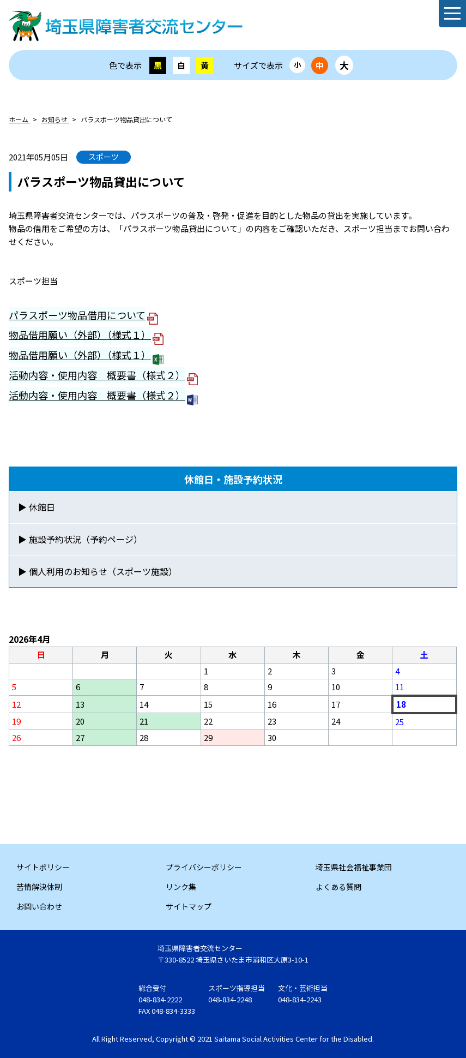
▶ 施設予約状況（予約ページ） (80, 539)
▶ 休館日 (36, 506)
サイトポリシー (43, 867)
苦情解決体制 (39, 886)
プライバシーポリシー (204, 867)
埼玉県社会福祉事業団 (354, 867)
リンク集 (181, 886)
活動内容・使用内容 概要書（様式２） (97, 375)
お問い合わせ (39, 906)
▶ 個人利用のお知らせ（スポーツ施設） (97, 571)
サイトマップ (188, 906)
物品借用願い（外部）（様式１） (80, 334)
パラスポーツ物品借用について (77, 315)
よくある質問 (338, 886)
